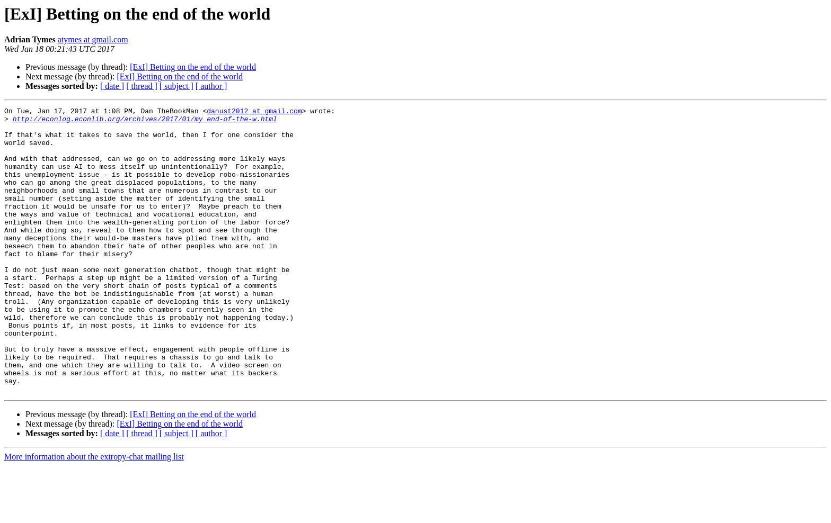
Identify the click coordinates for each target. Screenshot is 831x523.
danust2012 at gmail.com (254, 112)
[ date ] (112, 86)
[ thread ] (141, 86)
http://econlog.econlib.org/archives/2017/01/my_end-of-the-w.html (145, 122)
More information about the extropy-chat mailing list (94, 513)
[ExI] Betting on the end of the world (193, 66)
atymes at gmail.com (93, 39)
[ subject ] (176, 86)
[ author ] (211, 86)
